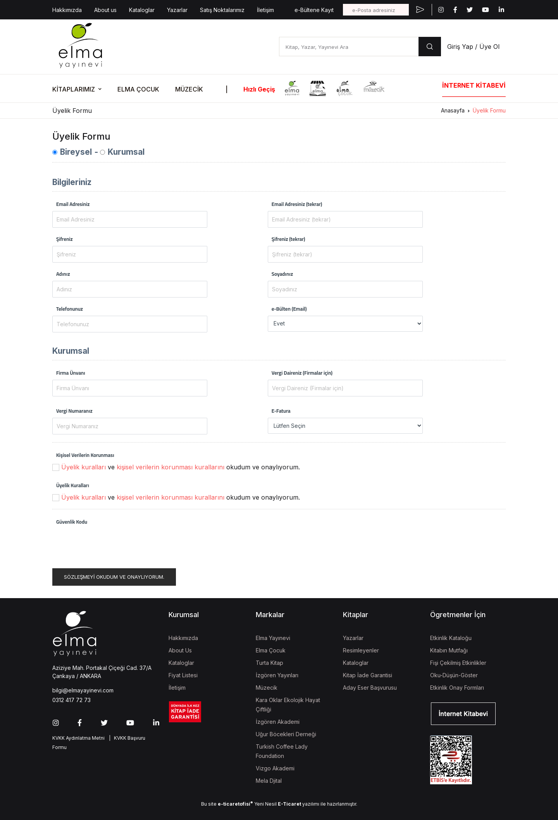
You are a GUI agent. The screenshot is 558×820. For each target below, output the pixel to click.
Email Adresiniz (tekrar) (297, 204)
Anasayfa (453, 110)
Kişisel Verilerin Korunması (85, 455)
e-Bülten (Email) (289, 308)
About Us (180, 650)
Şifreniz (64, 239)
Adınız (63, 274)
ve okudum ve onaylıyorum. (180, 467)
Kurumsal (126, 152)
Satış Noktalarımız (222, 10)
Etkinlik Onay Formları (457, 687)
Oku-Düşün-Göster (454, 675)
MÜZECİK (189, 89)
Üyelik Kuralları (72, 485)
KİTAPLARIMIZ (73, 89)
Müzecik (266, 687)
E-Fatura (281, 410)
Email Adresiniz (73, 204)
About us (105, 10)
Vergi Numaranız (74, 410)
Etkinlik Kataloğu (451, 638)
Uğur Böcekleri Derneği (286, 734)
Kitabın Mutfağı (449, 650)
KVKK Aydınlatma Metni (78, 738)
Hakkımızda (67, 10)
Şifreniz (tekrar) (288, 239)
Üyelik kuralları (83, 467)
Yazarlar (177, 10)
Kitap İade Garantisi (367, 675)
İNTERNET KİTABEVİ (474, 85)
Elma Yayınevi (273, 638)
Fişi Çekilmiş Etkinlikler (458, 662)
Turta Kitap (269, 662)
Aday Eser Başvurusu (370, 687)
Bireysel (76, 152)
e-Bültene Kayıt (314, 10)
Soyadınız (282, 274)
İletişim (265, 10)
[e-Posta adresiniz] (376, 10)
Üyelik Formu (489, 110)
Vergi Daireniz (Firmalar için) (302, 372)
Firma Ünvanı (70, 372)
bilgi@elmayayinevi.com (83, 690)
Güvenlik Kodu (71, 521)
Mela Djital (269, 780)
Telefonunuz (69, 308)
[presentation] (111, 544)
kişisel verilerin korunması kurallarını (170, 467)
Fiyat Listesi (183, 675)
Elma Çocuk (271, 650)
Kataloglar (142, 10)
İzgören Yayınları (277, 675)
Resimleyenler (361, 650)
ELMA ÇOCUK (138, 89)
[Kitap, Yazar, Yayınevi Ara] (348, 46)
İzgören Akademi (278, 721)
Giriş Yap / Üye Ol (473, 46)
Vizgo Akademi (275, 768)
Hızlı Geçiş (259, 89)
